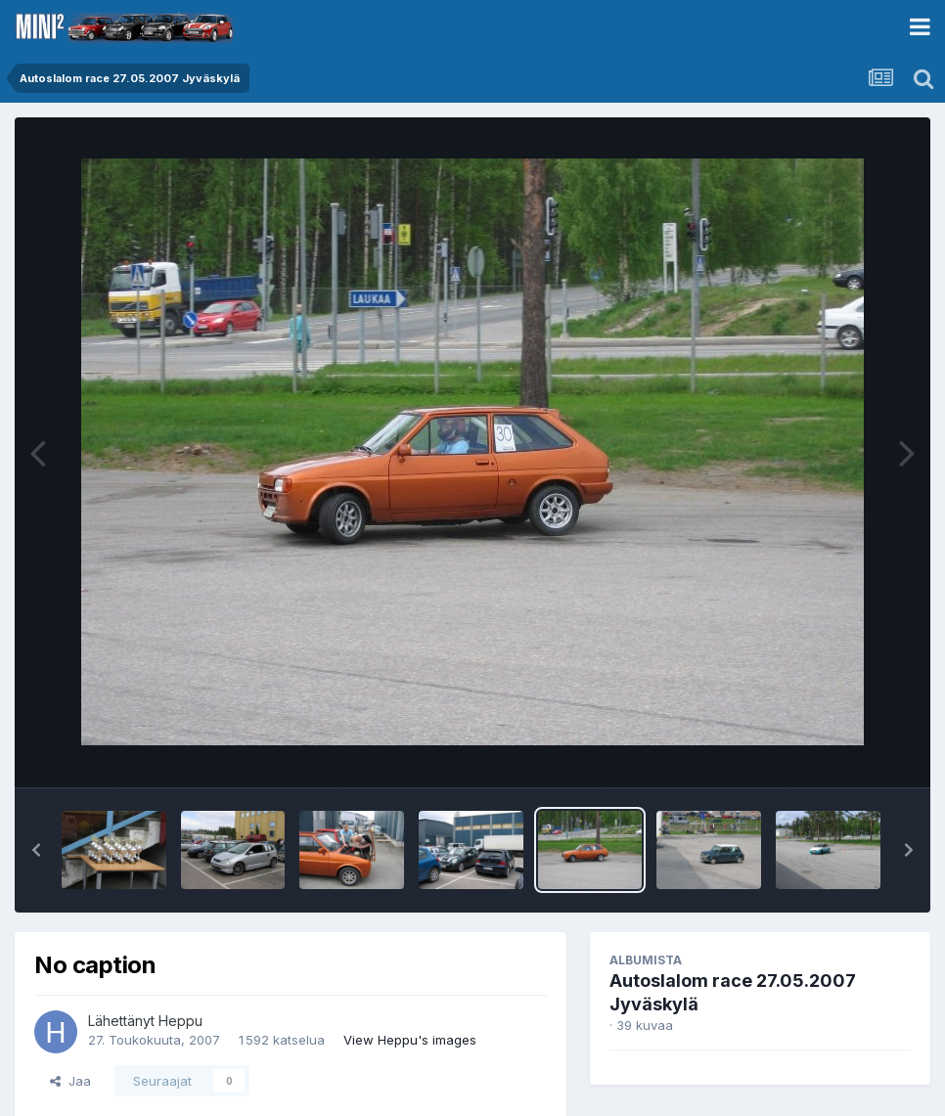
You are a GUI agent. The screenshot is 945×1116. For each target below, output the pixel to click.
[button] (36, 849)
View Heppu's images (409, 1040)
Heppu (180, 1020)
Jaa (70, 1081)
